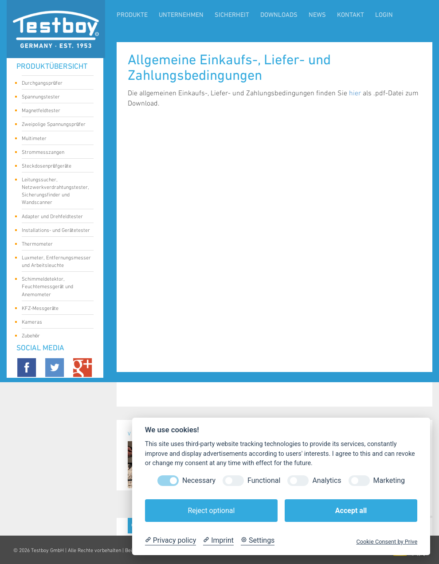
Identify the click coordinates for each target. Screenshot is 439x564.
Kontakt (350, 15)
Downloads (279, 15)
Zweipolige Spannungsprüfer (54, 125)
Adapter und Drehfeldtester (54, 217)
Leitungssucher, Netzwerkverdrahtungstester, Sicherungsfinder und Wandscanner (55, 191)
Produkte (132, 15)
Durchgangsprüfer (54, 84)
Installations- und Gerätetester (56, 231)
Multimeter (54, 139)
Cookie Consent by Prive (386, 541)
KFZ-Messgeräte (54, 309)
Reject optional (211, 510)
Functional (263, 480)
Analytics (326, 480)
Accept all (351, 510)
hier (355, 93)
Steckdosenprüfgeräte (54, 167)
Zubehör (54, 336)
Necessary (199, 480)
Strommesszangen (54, 153)
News (317, 15)
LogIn (384, 15)
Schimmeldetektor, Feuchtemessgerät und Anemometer (54, 287)
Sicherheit (232, 15)
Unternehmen (181, 15)
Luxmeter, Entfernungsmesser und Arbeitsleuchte (56, 261)
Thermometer (54, 245)
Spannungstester (54, 97)
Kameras (54, 323)
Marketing (389, 480)
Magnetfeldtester (54, 111)
